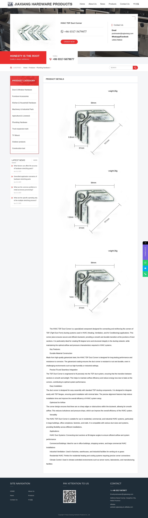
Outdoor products (18, 142)
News (102, 4)
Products (112, 4)
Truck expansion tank (20, 129)
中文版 (136, 4)
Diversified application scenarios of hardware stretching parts (25, 178)
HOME (12, 491)
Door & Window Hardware (22, 90)
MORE (35, 160)
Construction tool (18, 148)
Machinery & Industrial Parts (23, 109)
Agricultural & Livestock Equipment (21, 117)
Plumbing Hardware (43, 68)
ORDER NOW (69, 42)
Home (82, 4)
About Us (92, 4)
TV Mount (16, 135)
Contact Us (124, 4)
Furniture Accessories (20, 96)
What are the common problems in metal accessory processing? (25, 188)
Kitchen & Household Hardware (24, 103)
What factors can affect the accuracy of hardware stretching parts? (26, 167)
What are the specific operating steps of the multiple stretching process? (26, 199)
